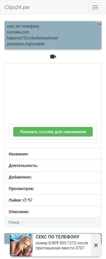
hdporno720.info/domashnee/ (32, 38)
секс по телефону (23, 26)
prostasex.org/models (26, 44)
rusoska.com (18, 32)
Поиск (14, 222)
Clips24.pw (17, 7)
